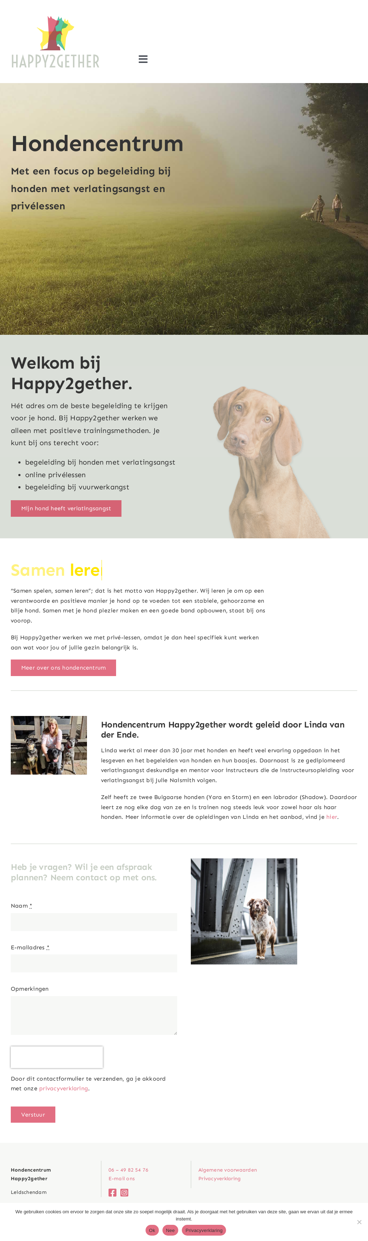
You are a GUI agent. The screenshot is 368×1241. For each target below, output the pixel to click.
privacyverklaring (63, 1088)
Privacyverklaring (203, 1230)
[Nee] (359, 1222)
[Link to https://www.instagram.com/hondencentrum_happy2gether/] (122, 1192)
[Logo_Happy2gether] (56, 17)
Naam (21, 905)
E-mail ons (122, 1179)
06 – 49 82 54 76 (129, 1170)
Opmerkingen (30, 988)
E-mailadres (30, 947)
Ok (152, 1230)
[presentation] (57, 1057)
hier (331, 816)
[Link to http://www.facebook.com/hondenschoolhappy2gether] (111, 1192)
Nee (170, 1230)
